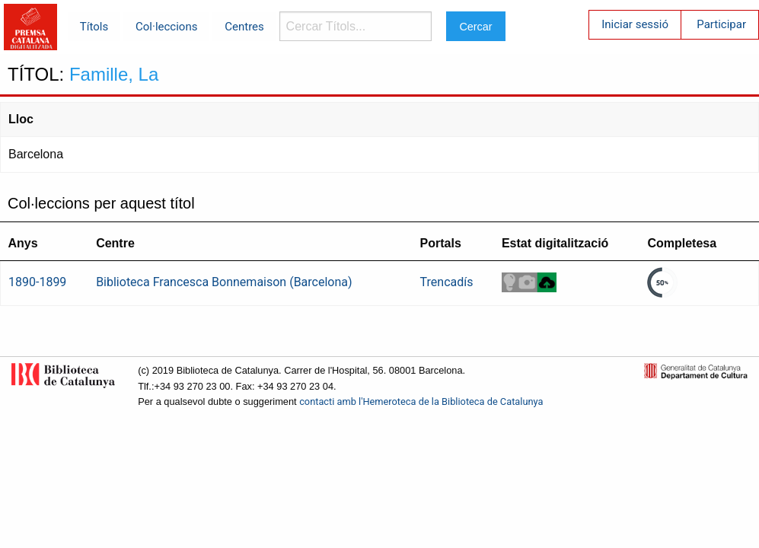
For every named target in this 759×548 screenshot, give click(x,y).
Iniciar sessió (634, 24)
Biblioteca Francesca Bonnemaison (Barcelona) (224, 282)
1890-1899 (37, 282)
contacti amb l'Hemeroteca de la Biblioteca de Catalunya (421, 401)
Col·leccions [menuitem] (166, 26)
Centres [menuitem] (244, 26)
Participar (721, 24)
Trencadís (447, 282)
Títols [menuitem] (94, 26)
